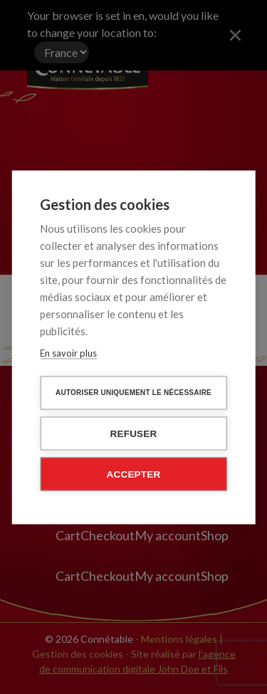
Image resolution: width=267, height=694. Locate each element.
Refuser (133, 433)
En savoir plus (68, 352)
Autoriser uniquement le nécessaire (133, 392)
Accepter (134, 473)
